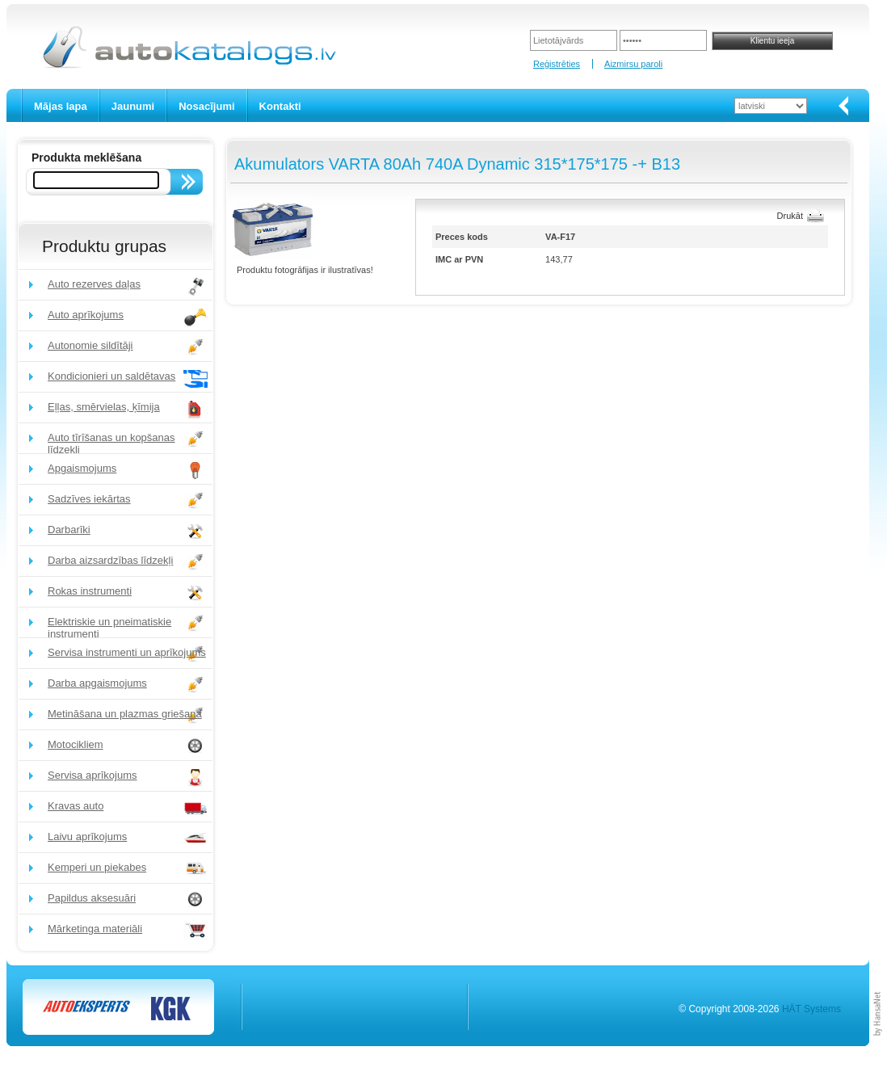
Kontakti (280, 106)
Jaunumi (132, 106)
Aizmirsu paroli (633, 64)
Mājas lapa (60, 106)
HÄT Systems (811, 1009)
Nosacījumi (206, 106)
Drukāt (790, 216)
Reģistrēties (556, 64)
